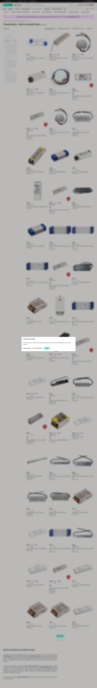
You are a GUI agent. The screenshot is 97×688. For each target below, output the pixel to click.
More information (37, 348)
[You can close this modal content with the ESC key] (48, 344)
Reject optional (27, 348)
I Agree (47, 348)
